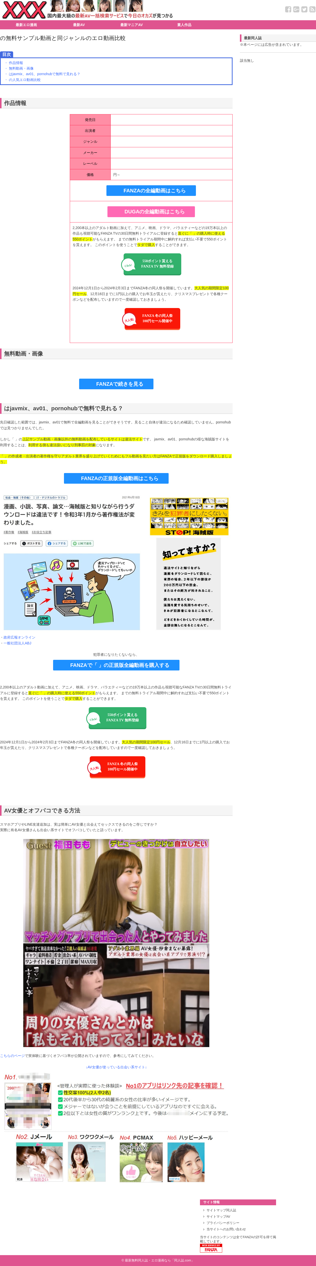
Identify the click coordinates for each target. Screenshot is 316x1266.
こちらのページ (12, 1056)
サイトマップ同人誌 (221, 1210)
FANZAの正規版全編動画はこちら (120, 478)
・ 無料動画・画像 (19, 68)
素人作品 (184, 25)
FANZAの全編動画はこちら (155, 190)
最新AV (79, 25)
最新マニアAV (131, 25)
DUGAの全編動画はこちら (155, 211)
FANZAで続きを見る (120, 384)
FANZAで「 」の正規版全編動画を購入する (119, 665)
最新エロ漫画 (26, 25)
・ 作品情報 (13, 63)
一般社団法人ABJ (17, 643)
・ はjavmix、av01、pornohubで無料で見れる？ (42, 74)
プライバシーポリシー (223, 1223)
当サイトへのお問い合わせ (226, 1229)
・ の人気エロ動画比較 (22, 80)
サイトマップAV (218, 1216)
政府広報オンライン (19, 637)
